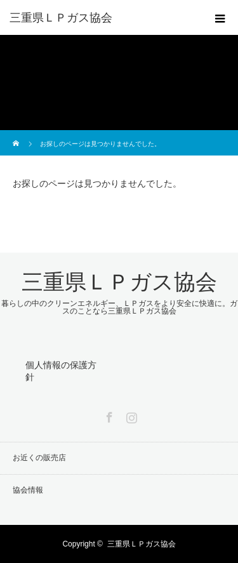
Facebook (107, 415)
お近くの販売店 (39, 457)
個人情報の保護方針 (60, 371)
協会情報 (28, 490)
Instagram (130, 415)
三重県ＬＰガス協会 (61, 17)
